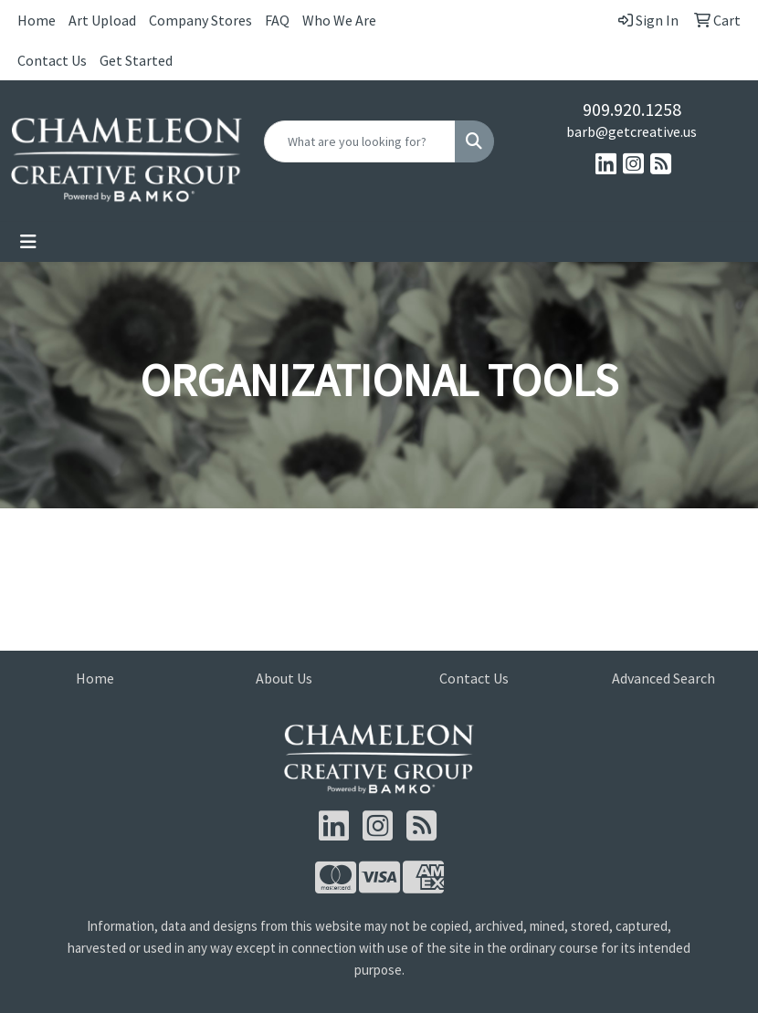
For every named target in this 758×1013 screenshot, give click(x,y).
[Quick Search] (360, 141)
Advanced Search (663, 678)
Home (36, 20)
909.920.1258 (632, 109)
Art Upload (102, 20)
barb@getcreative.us (631, 131)
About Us (284, 678)
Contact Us (52, 60)
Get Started (136, 60)
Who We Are (339, 20)
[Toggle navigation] (28, 242)
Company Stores (200, 20)
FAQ (277, 20)
